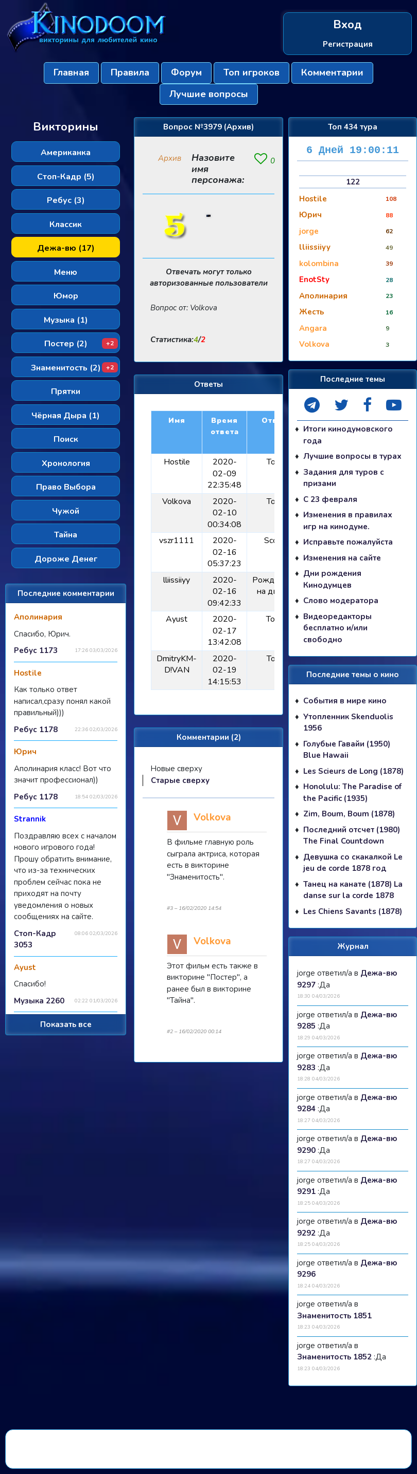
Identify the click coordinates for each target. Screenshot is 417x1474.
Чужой (65, 511)
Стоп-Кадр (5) (66, 176)
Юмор (66, 296)
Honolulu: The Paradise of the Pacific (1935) (352, 792)
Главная (71, 72)
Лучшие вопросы (208, 94)
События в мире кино (345, 701)
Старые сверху (180, 780)
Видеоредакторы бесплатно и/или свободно (337, 628)
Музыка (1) (66, 320)
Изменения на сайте (342, 558)
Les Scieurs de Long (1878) (353, 771)
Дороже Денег (65, 559)
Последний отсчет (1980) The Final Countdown (351, 836)
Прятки (65, 391)
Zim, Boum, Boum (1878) (349, 814)
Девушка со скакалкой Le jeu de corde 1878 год (353, 863)
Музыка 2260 (39, 1001)
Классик (65, 224)
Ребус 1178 (36, 729)
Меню (65, 272)
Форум (186, 72)
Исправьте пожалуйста (348, 542)
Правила (130, 72)
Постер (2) (81, 343)
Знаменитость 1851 (334, 1316)
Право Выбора (66, 487)
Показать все (66, 1024)
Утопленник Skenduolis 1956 (348, 723)
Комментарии (332, 72)
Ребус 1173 (36, 650)
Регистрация (348, 44)
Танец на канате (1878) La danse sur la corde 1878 (353, 890)
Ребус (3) (66, 200)
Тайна (65, 534)
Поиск (66, 439)
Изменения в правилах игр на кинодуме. (347, 521)
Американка (66, 152)
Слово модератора (340, 600)
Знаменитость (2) (74, 368)
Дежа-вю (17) (66, 248)
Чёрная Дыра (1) (65, 415)
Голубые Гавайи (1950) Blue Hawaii (346, 750)
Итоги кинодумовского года (348, 435)
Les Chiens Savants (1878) (352, 911)
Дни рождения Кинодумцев (332, 579)
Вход (347, 25)
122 (353, 182)
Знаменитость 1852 (334, 1357)
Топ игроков (251, 72)
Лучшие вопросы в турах (352, 456)
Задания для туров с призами (343, 478)
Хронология (66, 463)
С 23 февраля (330, 499)
